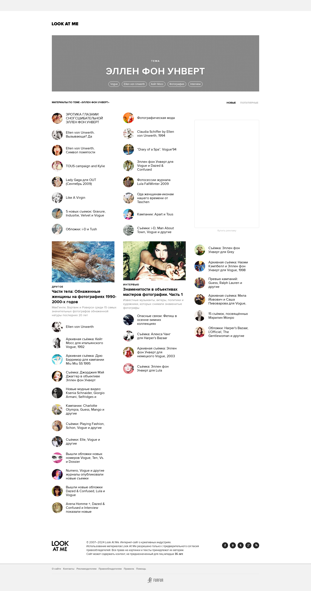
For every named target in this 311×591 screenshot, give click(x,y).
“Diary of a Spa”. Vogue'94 (156, 149)
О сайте (56, 568)
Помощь (141, 568)
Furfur (155, 580)
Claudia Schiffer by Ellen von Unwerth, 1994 (155, 134)
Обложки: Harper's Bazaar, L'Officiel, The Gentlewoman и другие (228, 332)
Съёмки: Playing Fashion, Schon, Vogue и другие (85, 426)
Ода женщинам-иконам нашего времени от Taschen (155, 198)
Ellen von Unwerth (134, 84)
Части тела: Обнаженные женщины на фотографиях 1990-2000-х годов (84, 297)
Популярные (249, 102)
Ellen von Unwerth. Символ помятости (80, 150)
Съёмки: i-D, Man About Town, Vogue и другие (155, 230)
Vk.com (233, 545)
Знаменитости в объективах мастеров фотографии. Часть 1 (153, 292)
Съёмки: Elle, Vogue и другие (83, 441)
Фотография (177, 84)
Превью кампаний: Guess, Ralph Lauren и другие (225, 283)
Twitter (241, 545)
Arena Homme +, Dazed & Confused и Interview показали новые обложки (85, 509)
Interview (195, 84)
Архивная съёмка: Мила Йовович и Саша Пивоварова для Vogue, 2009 (227, 301)
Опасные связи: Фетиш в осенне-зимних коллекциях (157, 320)
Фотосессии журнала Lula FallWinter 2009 (153, 182)
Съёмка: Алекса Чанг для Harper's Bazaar (154, 336)
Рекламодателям (86, 568)
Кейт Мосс (157, 84)
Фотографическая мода (156, 118)
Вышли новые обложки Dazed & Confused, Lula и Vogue (85, 491)
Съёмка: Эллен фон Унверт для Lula (153, 368)
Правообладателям (110, 568)
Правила (129, 568)
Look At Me (65, 24)
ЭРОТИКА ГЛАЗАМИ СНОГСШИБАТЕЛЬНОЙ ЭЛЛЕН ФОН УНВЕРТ (84, 118)
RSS (256, 545)
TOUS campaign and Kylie (85, 166)
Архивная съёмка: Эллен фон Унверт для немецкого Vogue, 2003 (157, 352)
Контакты (68, 568)
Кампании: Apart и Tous (155, 214)
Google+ (248, 545)
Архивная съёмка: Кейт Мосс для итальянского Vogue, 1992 (84, 343)
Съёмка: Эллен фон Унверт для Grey (224, 250)
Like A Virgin (75, 198)
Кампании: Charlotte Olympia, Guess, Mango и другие (85, 409)
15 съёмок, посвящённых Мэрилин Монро (228, 316)
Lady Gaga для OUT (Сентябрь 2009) (81, 182)
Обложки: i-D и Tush (81, 229)
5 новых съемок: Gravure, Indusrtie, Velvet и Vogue (86, 213)
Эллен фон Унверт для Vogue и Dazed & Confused (155, 165)
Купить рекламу (226, 230)
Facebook (225, 545)
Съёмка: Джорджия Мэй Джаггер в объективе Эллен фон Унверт (85, 376)
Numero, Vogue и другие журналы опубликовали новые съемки (85, 474)
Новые (231, 102)
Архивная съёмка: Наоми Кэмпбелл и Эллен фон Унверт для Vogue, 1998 (228, 266)
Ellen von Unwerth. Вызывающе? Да (80, 134)
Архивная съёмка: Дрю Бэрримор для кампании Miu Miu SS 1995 (85, 359)
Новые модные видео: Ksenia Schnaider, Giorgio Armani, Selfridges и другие (85, 395)
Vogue (114, 84)
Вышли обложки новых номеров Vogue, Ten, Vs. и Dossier (85, 458)
